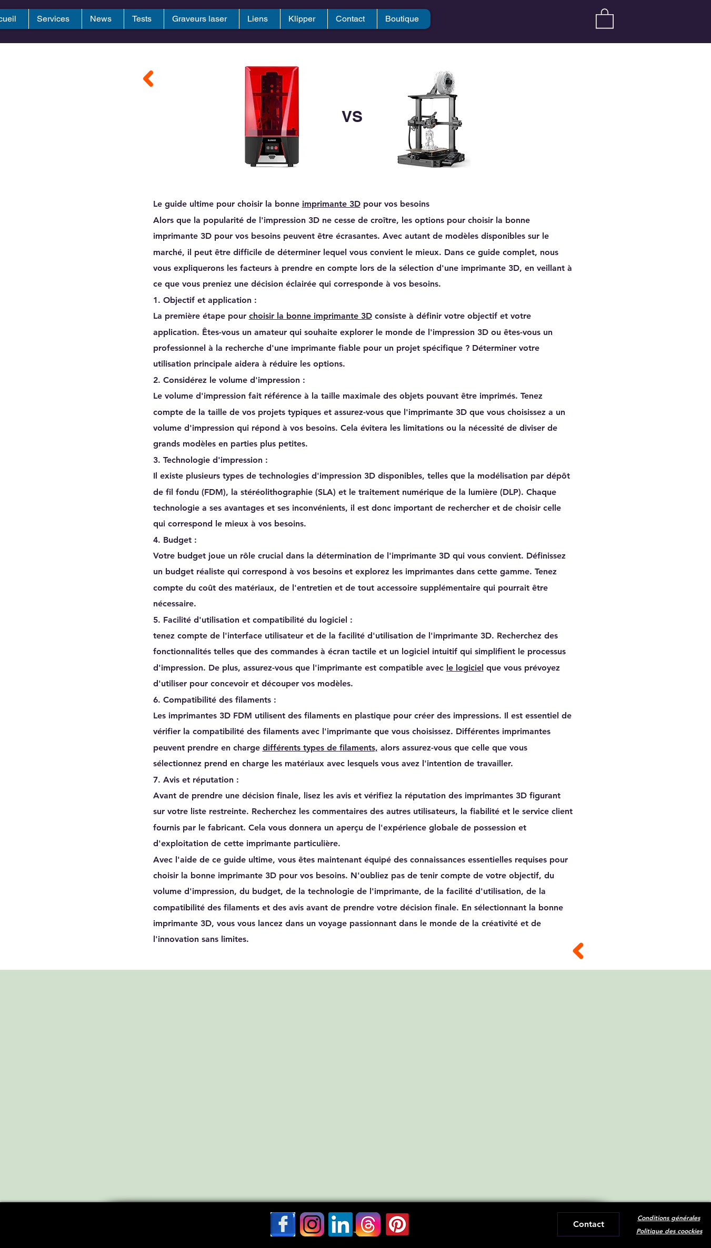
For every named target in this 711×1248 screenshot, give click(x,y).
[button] (605, 17)
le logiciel (465, 668)
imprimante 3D (331, 204)
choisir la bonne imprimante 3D (310, 316)
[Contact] (588, 1224)
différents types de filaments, (320, 748)
